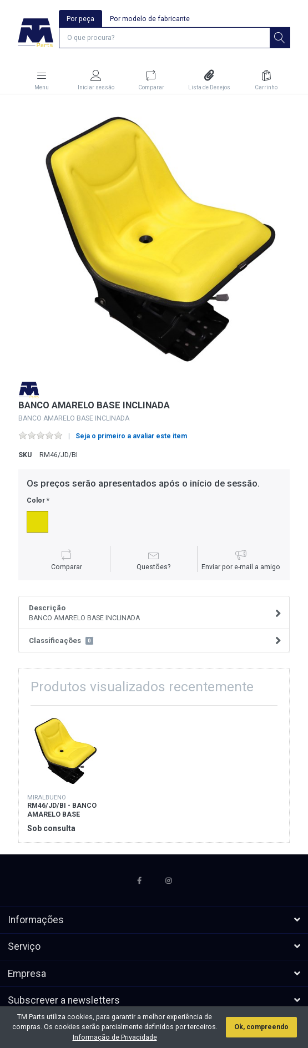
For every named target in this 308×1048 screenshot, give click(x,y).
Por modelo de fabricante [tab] (150, 19)
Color (36, 500)
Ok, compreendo (261, 1027)
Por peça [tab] (80, 19)
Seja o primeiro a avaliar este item (131, 436)
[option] (154, 237)
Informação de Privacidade (115, 1037)
